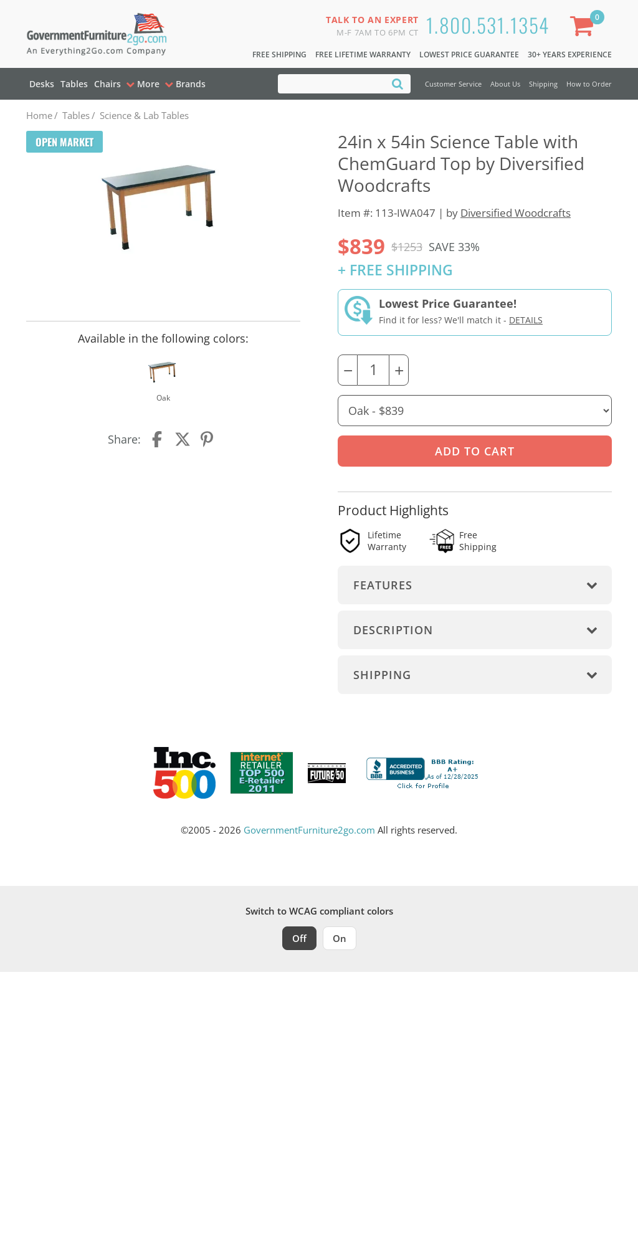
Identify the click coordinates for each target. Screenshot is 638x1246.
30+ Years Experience (570, 54)
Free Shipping (279, 54)
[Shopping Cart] (584, 28)
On (339, 938)
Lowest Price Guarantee (469, 54)
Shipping (543, 83)
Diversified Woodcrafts (515, 213)
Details (526, 320)
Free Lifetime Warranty (363, 54)
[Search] (397, 83)
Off (299, 938)
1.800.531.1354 (488, 24)
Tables (74, 84)
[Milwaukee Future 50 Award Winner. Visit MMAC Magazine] (327, 773)
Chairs (107, 84)
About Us (505, 83)
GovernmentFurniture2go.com (309, 830)
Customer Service (453, 83)
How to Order (589, 83)
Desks (41, 84)
